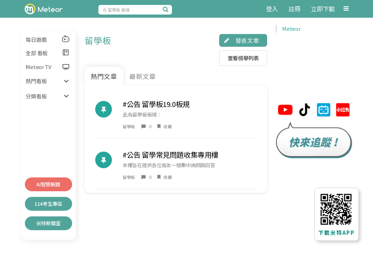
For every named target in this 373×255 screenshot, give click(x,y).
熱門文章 (104, 76)
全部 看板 (48, 53)
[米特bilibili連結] (323, 110)
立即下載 (323, 8)
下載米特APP (336, 232)
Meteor (291, 28)
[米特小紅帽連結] (342, 110)
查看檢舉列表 (243, 58)
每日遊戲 (48, 39)
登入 (272, 8)
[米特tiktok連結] (304, 110)
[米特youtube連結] (285, 110)
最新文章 (142, 76)
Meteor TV (47, 66)
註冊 (294, 8)
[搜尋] (167, 9)
